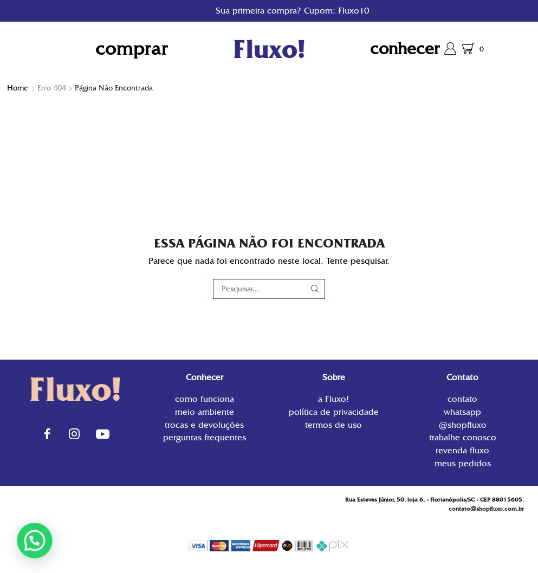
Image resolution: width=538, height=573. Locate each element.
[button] (31, 542)
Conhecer (405, 48)
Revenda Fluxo (462, 450)
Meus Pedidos (463, 462)
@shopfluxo (463, 425)
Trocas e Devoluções (204, 425)
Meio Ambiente (204, 412)
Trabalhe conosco (462, 437)
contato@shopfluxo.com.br (486, 508)
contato (462, 400)
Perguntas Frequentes (204, 436)
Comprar (131, 48)
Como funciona (204, 400)
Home (17, 87)
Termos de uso (333, 424)
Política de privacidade (334, 412)
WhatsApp (462, 412)
